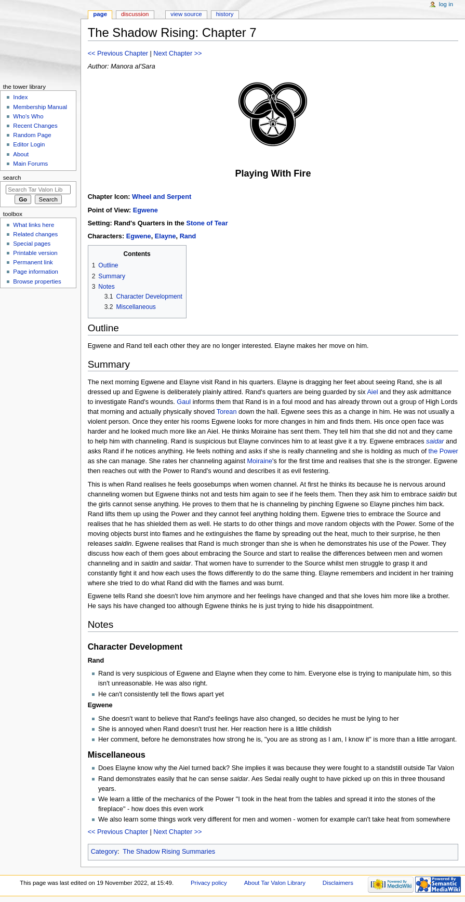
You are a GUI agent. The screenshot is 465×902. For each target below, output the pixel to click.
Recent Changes (35, 126)
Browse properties (37, 281)
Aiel (372, 392)
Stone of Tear (207, 223)
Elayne (165, 236)
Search (12, 177)
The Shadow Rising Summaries (169, 851)
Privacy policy (209, 883)
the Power (443, 451)
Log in (446, 4)
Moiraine (259, 461)
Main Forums (30, 163)
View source (186, 14)
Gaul (184, 402)
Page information (35, 271)
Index (20, 97)
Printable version (35, 253)
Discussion (135, 14)
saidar (435, 441)
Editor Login (29, 144)
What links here (33, 225)
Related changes (35, 234)
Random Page (32, 135)
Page (100, 14)
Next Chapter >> (177, 53)
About (21, 154)
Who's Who (28, 116)
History (225, 14)
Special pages (31, 243)
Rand (188, 236)
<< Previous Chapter (118, 53)
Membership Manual (40, 107)
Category (104, 851)
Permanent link (32, 262)
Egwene (145, 210)
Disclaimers (338, 883)
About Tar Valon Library (274, 883)
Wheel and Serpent (161, 196)
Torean (227, 411)
